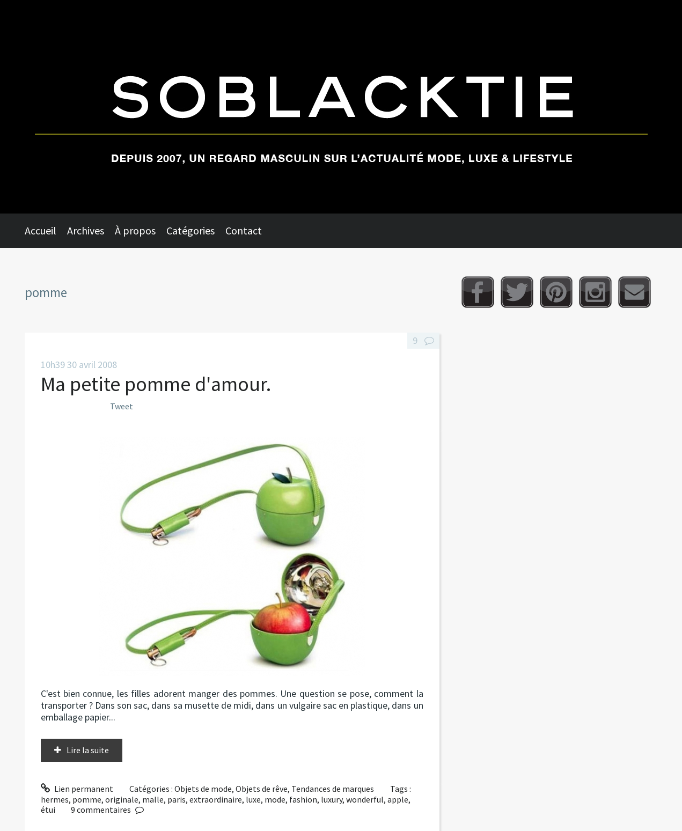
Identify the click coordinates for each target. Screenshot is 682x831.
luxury (331, 799)
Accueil (40, 230)
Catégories (190, 230)
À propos (135, 230)
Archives (85, 230)
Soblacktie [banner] (341, 107)
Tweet (121, 406)
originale (121, 799)
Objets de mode (203, 788)
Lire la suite (88, 750)
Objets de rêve (262, 788)
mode (275, 799)
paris (176, 799)
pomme (86, 799)
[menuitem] (46, 231)
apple (397, 799)
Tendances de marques (332, 788)
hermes (55, 799)
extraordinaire (215, 799)
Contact (243, 230)
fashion (303, 799)
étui (48, 809)
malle (153, 799)
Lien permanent (77, 788)
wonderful (365, 799)
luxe (253, 799)
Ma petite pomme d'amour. (156, 383)
